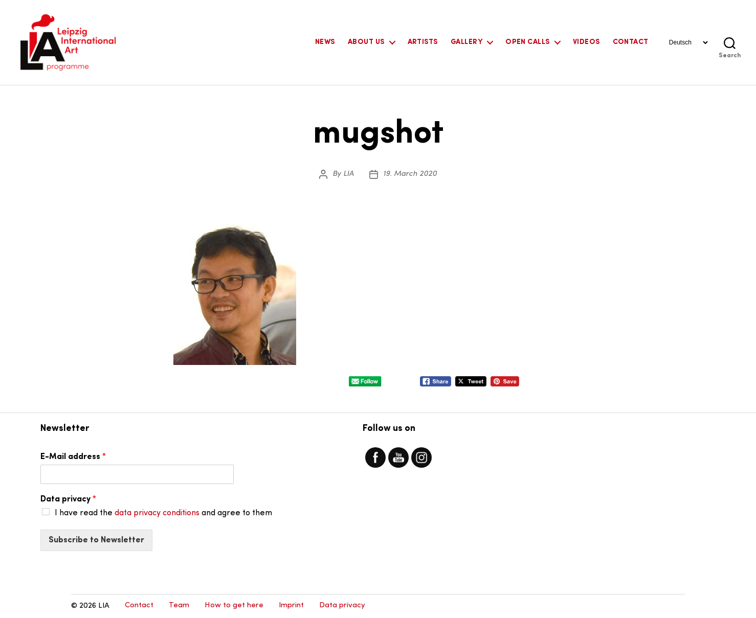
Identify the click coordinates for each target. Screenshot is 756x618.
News (325, 42)
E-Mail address (73, 457)
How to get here (234, 605)
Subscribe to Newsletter (96, 540)
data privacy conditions (157, 513)
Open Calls (527, 42)
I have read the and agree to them (163, 513)
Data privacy (68, 499)
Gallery (466, 42)
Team (179, 605)
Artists (423, 42)
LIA (348, 174)
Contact (631, 42)
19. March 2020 (410, 174)
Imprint (291, 605)
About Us (366, 42)
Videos (586, 42)
